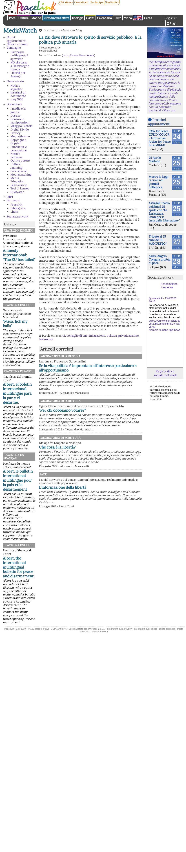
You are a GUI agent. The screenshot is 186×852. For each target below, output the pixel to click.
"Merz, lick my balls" (15, 323)
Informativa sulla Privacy (119, 628)
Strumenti (13, 200)
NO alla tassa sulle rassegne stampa (19, 66)
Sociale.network (17, 216)
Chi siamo (65, 2)
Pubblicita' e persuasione (18, 148)
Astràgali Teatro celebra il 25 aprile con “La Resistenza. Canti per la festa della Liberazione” (164, 211)
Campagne (14, 47)
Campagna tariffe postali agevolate (19, 55)
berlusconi (46, 339)
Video (128, 18)
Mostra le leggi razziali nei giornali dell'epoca (158, 182)
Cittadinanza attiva (56, 18)
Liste (118, 18)
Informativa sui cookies (145, 628)
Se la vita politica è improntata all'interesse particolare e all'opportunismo (102, 370)
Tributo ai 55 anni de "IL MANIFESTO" (158, 240)
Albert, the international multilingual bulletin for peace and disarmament (18, 567)
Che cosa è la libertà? (94, 465)
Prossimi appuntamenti (159, 122)
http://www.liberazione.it (78, 55)
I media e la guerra (18, 110)
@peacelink (155, 298)
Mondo (36, 18)
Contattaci (81, 2)
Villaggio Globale (21, 126)
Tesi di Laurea (19, 188)
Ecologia (77, 18)
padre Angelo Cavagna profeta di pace (159, 259)
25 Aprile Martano (155, 159)
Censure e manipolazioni (19, 120)
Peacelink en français (13, 456)
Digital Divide (19, 129)
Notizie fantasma (16, 155)
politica (112, 335)
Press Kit (16, 204)
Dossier (15, 115)
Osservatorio (15, 81)
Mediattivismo (20, 136)
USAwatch (17, 192)
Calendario (104, 18)
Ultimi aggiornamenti (16, 38)
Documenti (14, 104)
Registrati (171, 18)
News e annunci (17, 44)
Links (14, 211)
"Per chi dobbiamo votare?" (99, 425)
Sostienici (112, 2)
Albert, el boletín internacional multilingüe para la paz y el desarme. (17, 393)
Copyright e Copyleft (18, 141)
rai (63, 335)
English (137, 17)
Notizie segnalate (16, 87)
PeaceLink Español (18, 371)
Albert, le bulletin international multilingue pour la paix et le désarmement (18, 480)
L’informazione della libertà (100, 512)
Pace (12, 18)
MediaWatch (20, 30)
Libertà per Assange (17, 74)
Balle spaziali (18, 171)
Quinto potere (20, 160)
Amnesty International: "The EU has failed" (19, 255)
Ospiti (90, 18)
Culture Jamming (16, 165)
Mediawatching (21, 174)
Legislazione (18, 185)
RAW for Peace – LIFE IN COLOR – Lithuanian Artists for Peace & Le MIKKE (160, 138)
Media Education (17, 179)
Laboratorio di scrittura (96, 356)
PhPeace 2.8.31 (96, 628)
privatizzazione (128, 335)
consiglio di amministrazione (86, 335)
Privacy (15, 133)
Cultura (23, 18)
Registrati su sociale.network (165, 373)
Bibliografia (18, 208)
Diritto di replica (167, 628)
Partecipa (96, 2)
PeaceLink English (17, 230)
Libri (10, 196)
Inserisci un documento (18, 94)
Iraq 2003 (16, 99)
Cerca (148, 18)
